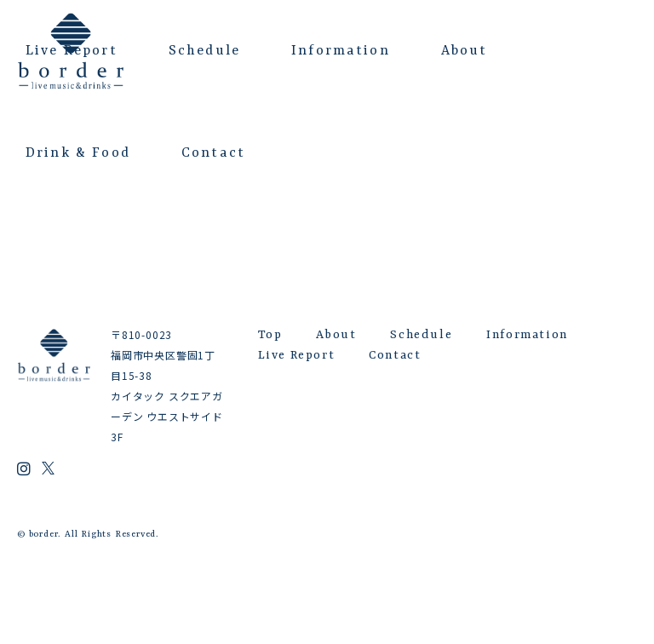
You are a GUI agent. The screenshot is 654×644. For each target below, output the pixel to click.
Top (270, 335)
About (464, 51)
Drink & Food (78, 153)
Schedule (204, 51)
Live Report (72, 51)
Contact (213, 153)
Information (340, 51)
